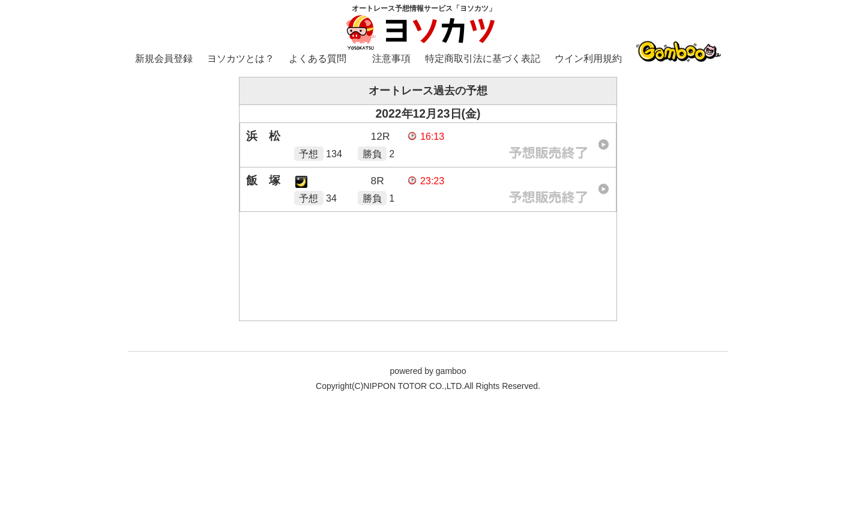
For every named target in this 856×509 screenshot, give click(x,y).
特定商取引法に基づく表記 (482, 58)
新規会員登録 (164, 58)
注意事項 (391, 58)
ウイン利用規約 (588, 58)
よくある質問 (317, 58)
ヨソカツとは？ (240, 58)
